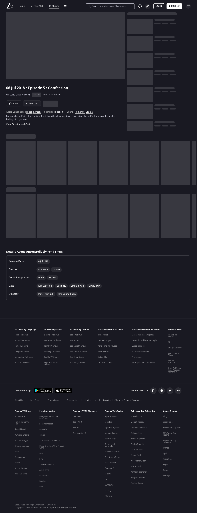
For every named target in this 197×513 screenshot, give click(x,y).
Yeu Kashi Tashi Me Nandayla (144, 340)
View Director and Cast (18, 124)
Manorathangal (111, 433)
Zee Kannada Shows (78, 351)
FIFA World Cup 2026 (172, 427)
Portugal (166, 475)
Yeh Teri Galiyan (104, 340)
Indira (17, 462)
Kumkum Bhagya (22, 435)
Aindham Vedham (112, 451)
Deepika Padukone (139, 427)
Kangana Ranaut (138, 477)
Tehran (42, 435)
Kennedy (43, 429)
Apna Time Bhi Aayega (107, 346)
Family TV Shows (51, 346)
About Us (19, 400)
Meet (170, 342)
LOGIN (159, 6)
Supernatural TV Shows (51, 363)
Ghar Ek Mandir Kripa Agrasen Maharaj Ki (174, 370)
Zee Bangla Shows (78, 362)
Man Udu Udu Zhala (140, 351)
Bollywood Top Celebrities (143, 411)
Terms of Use (72, 400)
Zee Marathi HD (79, 433)
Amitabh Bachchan (139, 472)
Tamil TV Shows (21, 346)
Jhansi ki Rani (20, 429)
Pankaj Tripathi (137, 444)
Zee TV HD (77, 422)
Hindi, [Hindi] (29, 112)
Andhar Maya (110, 438)
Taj (106, 479)
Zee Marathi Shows (78, 346)
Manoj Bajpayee (138, 438)
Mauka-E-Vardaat (172, 361)
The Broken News (112, 457)
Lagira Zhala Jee (138, 346)
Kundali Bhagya (21, 440)
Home (20, 6)
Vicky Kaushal (137, 449)
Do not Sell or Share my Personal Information (122, 400)
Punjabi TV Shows (22, 362)
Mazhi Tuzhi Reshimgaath (143, 334)
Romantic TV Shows (52, 340)
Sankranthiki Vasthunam (49, 440)
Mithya (108, 473)
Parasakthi (43, 475)
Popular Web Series (114, 411)
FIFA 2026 (34, 6)
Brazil (165, 470)
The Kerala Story (46, 464)
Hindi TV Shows (21, 334)
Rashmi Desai (137, 483)
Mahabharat (20, 416)
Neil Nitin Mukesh (138, 460)
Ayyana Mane (111, 416)
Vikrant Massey (137, 422)
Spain (165, 453)
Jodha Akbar (103, 334)
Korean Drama (21, 468)
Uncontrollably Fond (18, 95)
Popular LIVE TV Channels (84, 411)
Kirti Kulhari (136, 466)
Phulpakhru (136, 357)
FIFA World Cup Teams (169, 434)
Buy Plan (174, 6)
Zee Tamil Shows (77, 357)
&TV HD (76, 427)
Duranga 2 (109, 468)
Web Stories (168, 422)
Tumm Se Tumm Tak (22, 423)
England (166, 464)
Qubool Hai (102, 357)
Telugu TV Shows (22, 351)
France (166, 448)
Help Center (35, 400)
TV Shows (51, 6)
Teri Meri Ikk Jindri (105, 362)
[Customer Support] (140, 6)
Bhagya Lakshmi (175, 347)
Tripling (108, 490)
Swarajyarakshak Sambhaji (143, 362)
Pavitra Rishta (103, 351)
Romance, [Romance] (80, 112)
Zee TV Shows (76, 334)
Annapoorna (20, 457)
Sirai (41, 459)
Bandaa (42, 481)
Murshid (108, 422)
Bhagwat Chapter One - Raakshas (49, 417)
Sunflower (109, 485)
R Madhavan (136, 416)
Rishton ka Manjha (172, 335)
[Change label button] (147, 6)
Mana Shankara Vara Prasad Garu (51, 447)
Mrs (41, 453)
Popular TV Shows (23, 411)
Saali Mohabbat (46, 423)
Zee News (77, 416)
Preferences (90, 400)
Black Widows (111, 462)
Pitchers (108, 496)
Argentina (167, 459)
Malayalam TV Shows (24, 357)
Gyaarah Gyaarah (112, 427)
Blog (165, 416)
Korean (37, 112)
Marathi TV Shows (22, 340)
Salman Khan (136, 433)
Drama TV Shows (51, 334)
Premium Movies (47, 411)
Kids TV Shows (21, 473)
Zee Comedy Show (173, 354)
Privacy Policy (53, 400)
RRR (41, 486)
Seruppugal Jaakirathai (110, 445)
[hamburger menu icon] (188, 6)
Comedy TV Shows (52, 351)
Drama (89, 112)
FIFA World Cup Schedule (169, 441)
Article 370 (44, 470)
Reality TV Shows (51, 357)
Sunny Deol (136, 455)
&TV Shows (74, 340)
